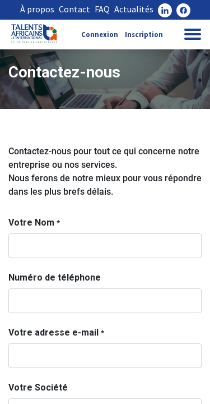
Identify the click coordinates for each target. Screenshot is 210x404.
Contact (74, 9)
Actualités (133, 9)
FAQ (102, 9)
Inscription (144, 34)
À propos (37, 9)
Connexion (99, 34)
